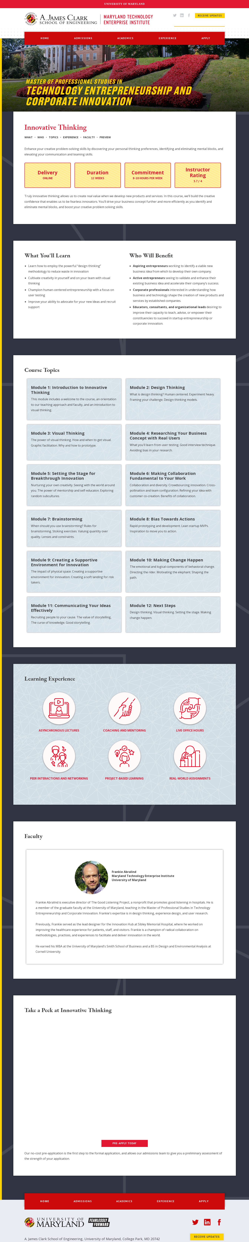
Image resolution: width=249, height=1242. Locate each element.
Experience (70, 137)
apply (206, 38)
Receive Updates (210, 15)
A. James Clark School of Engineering (53, 1239)
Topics (53, 137)
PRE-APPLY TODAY (124, 1143)
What (28, 137)
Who (40, 137)
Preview (105, 137)
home (45, 38)
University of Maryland (124, 4)
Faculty (89, 137)
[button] (83, 38)
